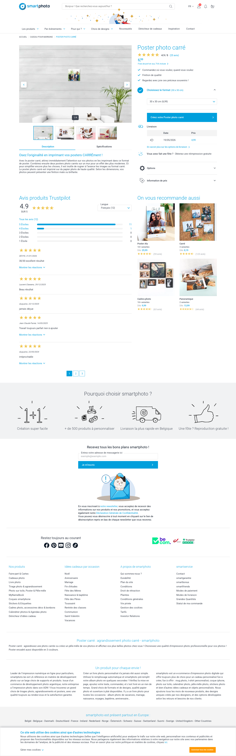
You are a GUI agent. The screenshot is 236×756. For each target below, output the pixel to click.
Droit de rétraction (130, 590)
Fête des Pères (72, 599)
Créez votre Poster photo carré (167, 117)
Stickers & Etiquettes (20, 603)
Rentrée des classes (75, 607)
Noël (67, 573)
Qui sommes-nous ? (131, 573)
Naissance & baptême (76, 595)
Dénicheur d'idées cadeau (22, 616)
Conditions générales (131, 599)
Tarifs (123, 612)
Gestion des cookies (131, 607)
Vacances (70, 620)
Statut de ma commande (189, 603)
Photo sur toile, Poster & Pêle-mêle (27, 590)
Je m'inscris (88, 464)
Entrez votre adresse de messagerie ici (101, 452)
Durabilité (125, 578)
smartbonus (182, 582)
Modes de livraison (186, 595)
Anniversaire (71, 578)
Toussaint (70, 603)
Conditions (126, 586)
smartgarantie (183, 578)
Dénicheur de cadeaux (150, 28)
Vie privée (125, 603)
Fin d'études (71, 586)
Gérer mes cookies (32, 749)
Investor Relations (130, 616)
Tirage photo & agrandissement (25, 586)
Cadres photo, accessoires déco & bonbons (32, 607)
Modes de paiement (186, 590)
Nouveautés (125, 28)
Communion (71, 612)
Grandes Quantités (186, 599)
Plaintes (124, 595)
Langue (104, 204)
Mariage (69, 582)
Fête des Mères (73, 590)
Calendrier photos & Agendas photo (28, 612)
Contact (190, 28)
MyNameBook (16, 595)
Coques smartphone (19, 599)
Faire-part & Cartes (19, 573)
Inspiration (174, 28)
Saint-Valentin (72, 616)
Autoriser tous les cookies (202, 750)
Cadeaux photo (17, 578)
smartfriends (183, 586)
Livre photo (15, 582)
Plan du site (126, 582)
